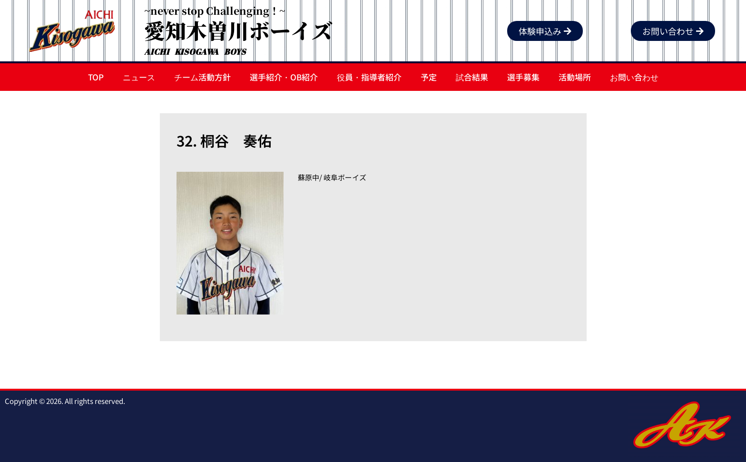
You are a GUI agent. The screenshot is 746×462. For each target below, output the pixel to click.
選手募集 (523, 77)
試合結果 (472, 77)
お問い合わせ (634, 77)
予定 (429, 77)
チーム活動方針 (202, 77)
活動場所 (575, 77)
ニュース (139, 77)
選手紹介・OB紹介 (284, 77)
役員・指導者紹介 (369, 77)
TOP (96, 77)
